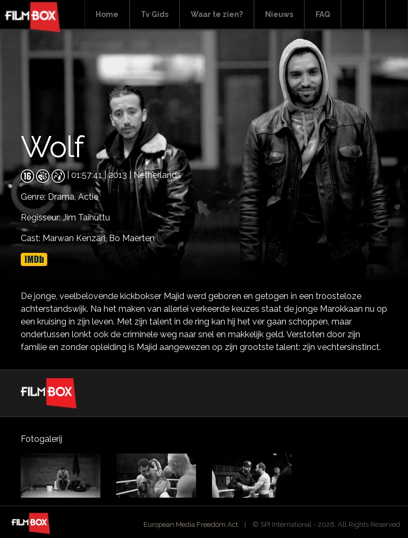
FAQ (323, 14)
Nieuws (279, 14)
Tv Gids (154, 14)
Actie (88, 197)
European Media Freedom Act (190, 524)
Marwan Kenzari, (75, 238)
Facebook (374, 14)
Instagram (397, 14)
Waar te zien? (217, 14)
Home (107, 14)
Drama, (63, 197)
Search (352, 14)
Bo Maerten (132, 238)
